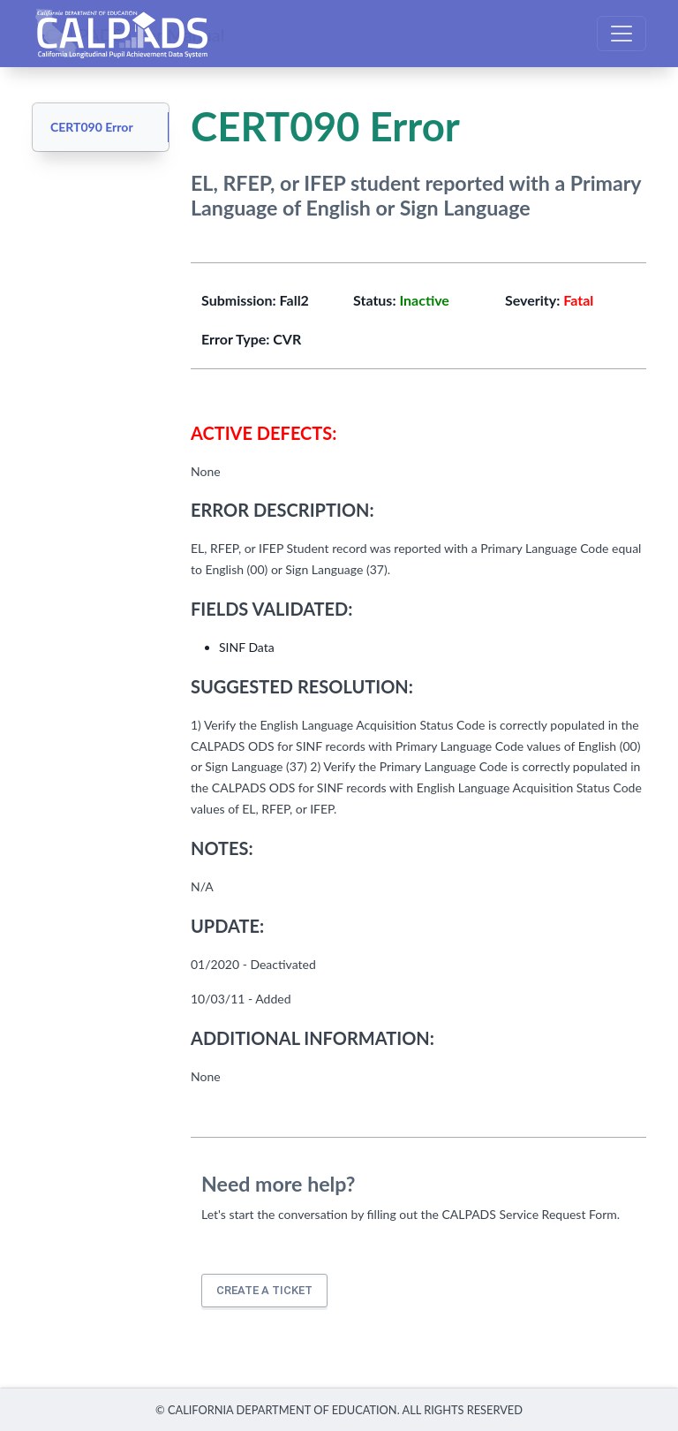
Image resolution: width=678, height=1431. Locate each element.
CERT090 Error (91, 126)
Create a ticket (264, 1290)
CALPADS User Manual (135, 33)
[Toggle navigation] (621, 33)
